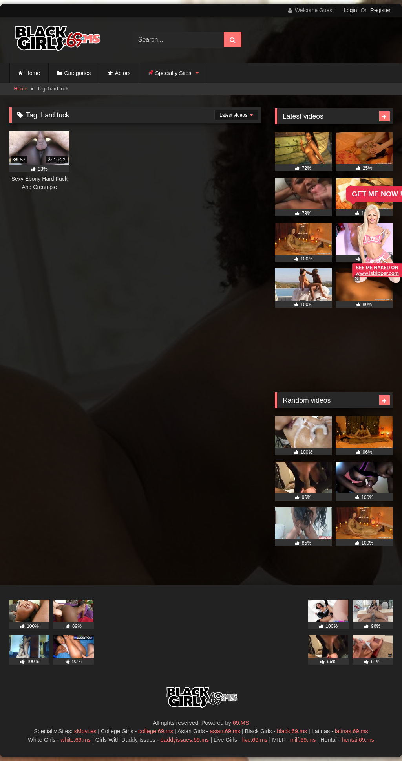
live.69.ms (255, 740)
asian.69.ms (225, 731)
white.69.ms (75, 740)
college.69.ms (155, 731)
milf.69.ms (303, 740)
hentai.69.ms (358, 740)
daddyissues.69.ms (185, 740)
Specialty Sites (170, 73)
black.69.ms (292, 731)
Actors (123, 73)
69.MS (241, 723)
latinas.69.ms (351, 731)
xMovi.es (85, 731)
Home (33, 73)
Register (380, 10)
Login (350, 10)
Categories (77, 73)
